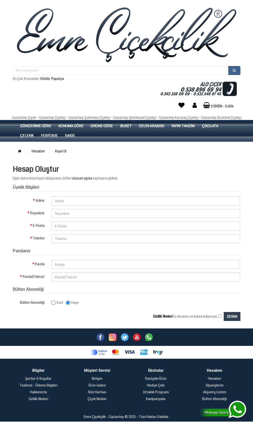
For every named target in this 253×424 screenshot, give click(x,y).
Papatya (57, 78)
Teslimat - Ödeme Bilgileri (38, 385)
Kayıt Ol (60, 151)
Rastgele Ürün (156, 378)
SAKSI (70, 135)
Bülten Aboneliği (32, 302)
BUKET (125, 126)
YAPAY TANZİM (183, 126)
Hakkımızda (38, 392)
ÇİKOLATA (210, 126)
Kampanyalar (156, 398)
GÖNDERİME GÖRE (35, 126)
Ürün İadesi (97, 385)
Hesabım (38, 151)
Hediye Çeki (156, 385)
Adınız (40, 200)
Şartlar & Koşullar (38, 378)
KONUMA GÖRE (70, 126)
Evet (57, 302)
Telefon (39, 238)
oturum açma (82, 178)
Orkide (45, 78)
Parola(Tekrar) (34, 276)
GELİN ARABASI (151, 126)
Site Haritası (97, 392)
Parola (40, 264)
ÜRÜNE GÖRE (102, 126)
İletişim (97, 378)
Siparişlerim (214, 385)
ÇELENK (27, 135)
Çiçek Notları (97, 398)
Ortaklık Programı (156, 392)
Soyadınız (37, 213)
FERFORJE (49, 135)
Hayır (72, 302)
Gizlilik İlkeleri (38, 398)
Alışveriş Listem (214, 392)
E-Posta (39, 225)
